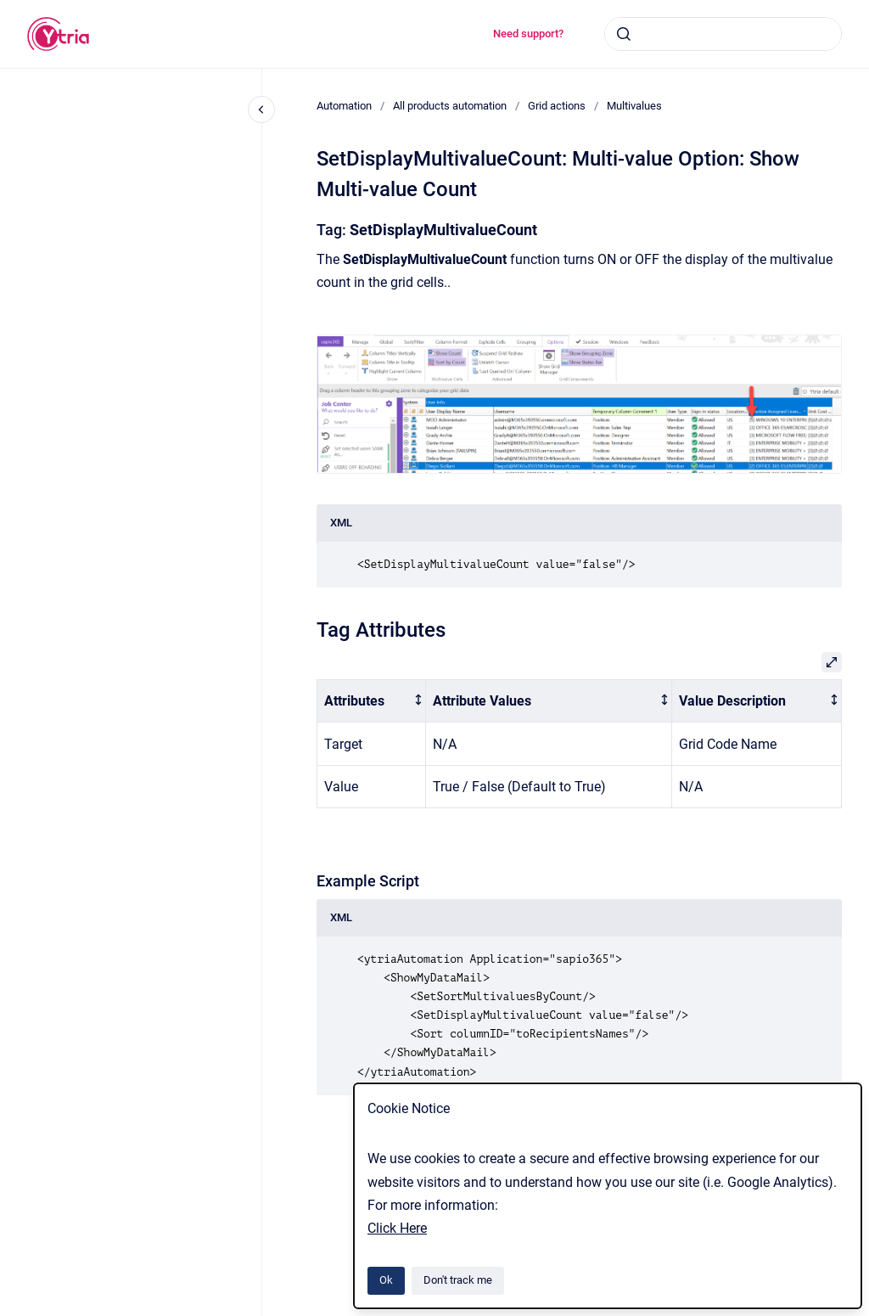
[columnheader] (371, 701)
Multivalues (634, 105)
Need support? (528, 33)
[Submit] (623, 34)
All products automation (450, 105)
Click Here (397, 1228)
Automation (344, 105)
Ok (386, 1280)
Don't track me (457, 1280)
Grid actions (557, 105)
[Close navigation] (261, 109)
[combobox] (723, 34)
